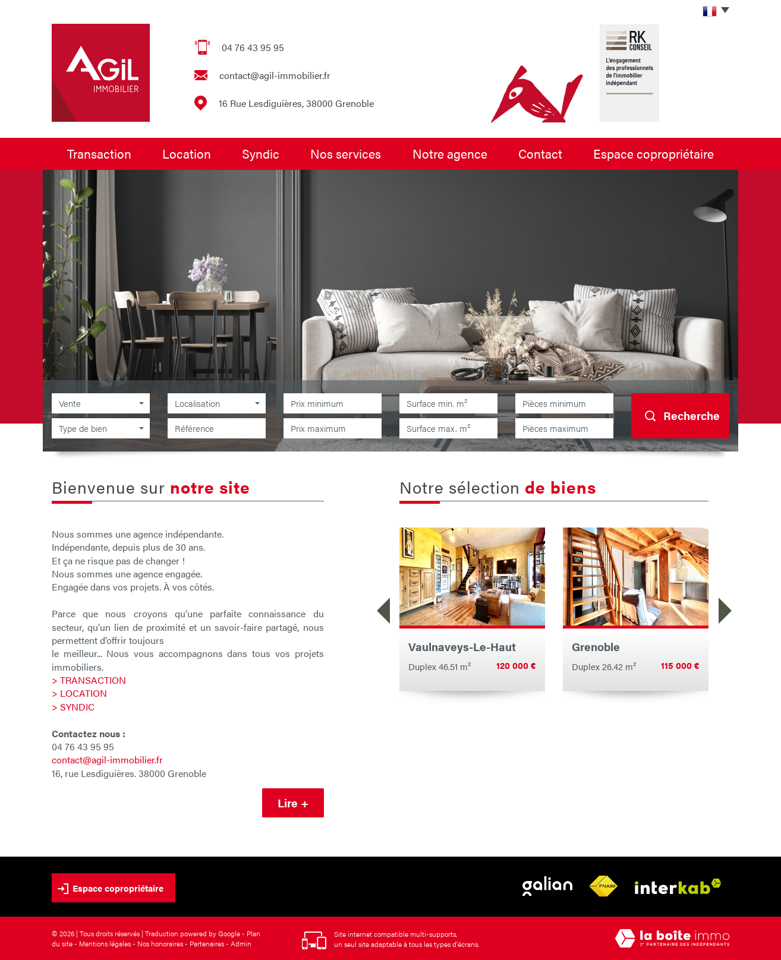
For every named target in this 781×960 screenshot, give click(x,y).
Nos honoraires (160, 943)
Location (186, 153)
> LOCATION (79, 693)
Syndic (260, 153)
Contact (540, 153)
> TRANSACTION (89, 680)
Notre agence (449, 153)
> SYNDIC (73, 706)
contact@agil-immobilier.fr (274, 75)
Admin (241, 943)
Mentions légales (105, 943)
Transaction (99, 153)
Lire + (293, 803)
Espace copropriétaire (653, 153)
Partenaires (207, 943)
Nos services (345, 153)
